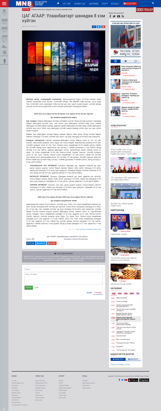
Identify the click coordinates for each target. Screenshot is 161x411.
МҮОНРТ (61, 377)
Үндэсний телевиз (4, 21)
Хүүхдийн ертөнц (40, 389)
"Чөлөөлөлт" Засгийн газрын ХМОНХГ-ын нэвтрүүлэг (128, 333)
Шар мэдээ (38, 401)
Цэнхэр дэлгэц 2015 (41, 384)
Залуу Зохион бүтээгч (88, 384)
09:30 (115, 311)
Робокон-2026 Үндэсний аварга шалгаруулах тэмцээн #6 (128, 320)
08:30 (115, 307)
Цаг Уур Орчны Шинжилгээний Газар (91, 230)
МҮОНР (61, 382)
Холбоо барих (63, 392)
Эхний (91, 294)
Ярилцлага (15, 397)
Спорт (105, 3)
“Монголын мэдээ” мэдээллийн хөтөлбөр (126, 325)
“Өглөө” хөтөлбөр (124, 303)
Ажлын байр (62, 397)
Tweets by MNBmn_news (122, 366)
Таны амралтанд (40, 387)
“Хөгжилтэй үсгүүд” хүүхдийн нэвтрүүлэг (128, 311)
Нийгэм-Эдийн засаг (18, 384)
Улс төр (66, 3)
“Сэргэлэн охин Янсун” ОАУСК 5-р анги (128, 329)
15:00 (115, 341)
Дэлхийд (93, 3)
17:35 (115, 352)
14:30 (115, 337)
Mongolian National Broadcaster (78, 240)
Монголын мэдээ (4, 30)
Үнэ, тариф (62, 394)
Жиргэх (44, 245)
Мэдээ (14, 377)
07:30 (115, 303)
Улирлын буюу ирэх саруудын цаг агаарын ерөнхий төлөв (54, 11)
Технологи (15, 387)
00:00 (115, 300)
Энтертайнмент (16, 399)
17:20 (115, 348)
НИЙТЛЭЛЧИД (119, 212)
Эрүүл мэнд (38, 397)
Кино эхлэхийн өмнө (125, 341)
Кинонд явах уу (16, 404)
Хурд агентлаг (121, 127)
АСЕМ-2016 (15, 401)
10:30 (115, 319)
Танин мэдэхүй (39, 399)
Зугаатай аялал (124, 337)
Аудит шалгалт (86, 389)
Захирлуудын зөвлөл (65, 389)
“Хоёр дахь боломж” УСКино (128, 344)
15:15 (115, 345)
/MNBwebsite (136, 360)
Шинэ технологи (40, 382)
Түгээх (33, 245)
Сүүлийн (100, 294)
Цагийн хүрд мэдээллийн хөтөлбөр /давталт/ (127, 307)
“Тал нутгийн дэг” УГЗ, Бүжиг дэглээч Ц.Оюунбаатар (128, 352)
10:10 (115, 315)
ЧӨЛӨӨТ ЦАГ (80, 3)
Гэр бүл (37, 394)
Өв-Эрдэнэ (122, 348)
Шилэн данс (62, 399)
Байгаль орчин (129, 88)
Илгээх (31, 289)
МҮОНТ (61, 384)
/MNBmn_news (120, 360)
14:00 (115, 333)
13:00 (115, 329)
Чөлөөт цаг (39, 377)
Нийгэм (126, 115)
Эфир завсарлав (124, 299)
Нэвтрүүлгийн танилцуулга (20, 406)
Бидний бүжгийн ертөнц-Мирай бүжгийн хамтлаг (127, 315)
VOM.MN (84, 382)
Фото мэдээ (15, 392)
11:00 (115, 325)
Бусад (115, 3)
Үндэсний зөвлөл (64, 387)
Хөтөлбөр (118, 290)
